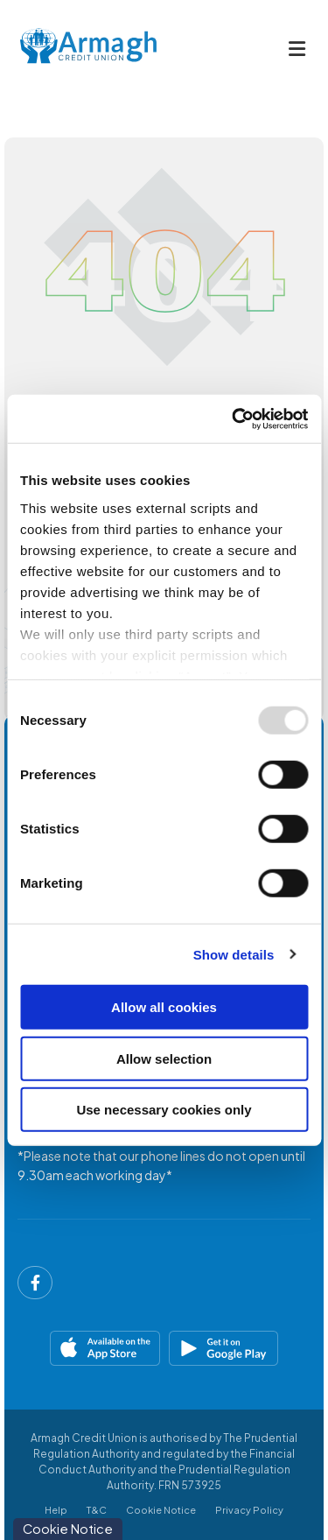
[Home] (74, 48)
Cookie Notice (161, 1509)
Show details (234, 953)
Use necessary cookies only (163, 1109)
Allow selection (164, 1058)
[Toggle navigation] (296, 49)
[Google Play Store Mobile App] (240, 1348)
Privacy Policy (249, 1509)
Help (56, 1509)
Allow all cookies (164, 1007)
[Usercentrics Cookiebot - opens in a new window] (233, 418)
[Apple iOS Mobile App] (88, 1348)
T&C (97, 1509)
